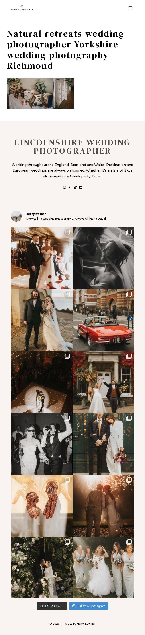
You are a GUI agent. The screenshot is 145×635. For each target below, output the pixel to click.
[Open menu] (130, 7)
